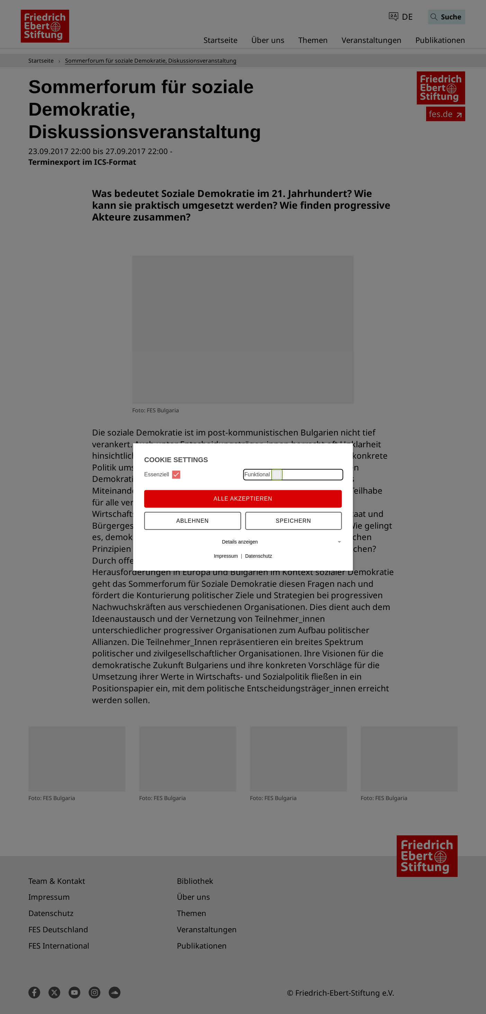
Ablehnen (192, 521)
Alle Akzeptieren (243, 499)
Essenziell (162, 474)
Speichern (293, 521)
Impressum (226, 556)
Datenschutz (258, 556)
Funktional (262, 474)
